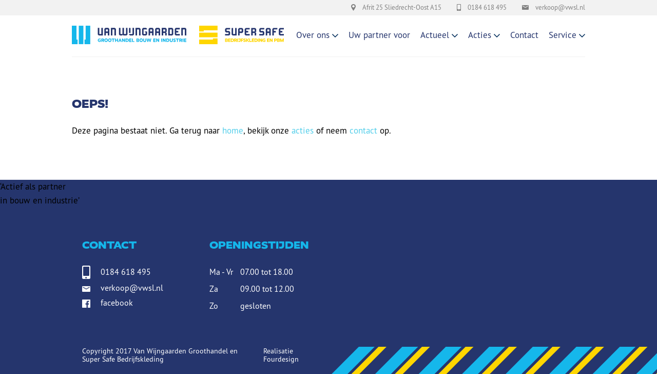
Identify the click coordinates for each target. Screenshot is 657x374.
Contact (524, 35)
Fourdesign (281, 359)
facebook (117, 305)
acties (303, 130)
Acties (479, 35)
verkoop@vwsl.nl (132, 288)
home (232, 130)
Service (562, 35)
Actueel (434, 35)
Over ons (313, 35)
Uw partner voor (379, 35)
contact (363, 130)
